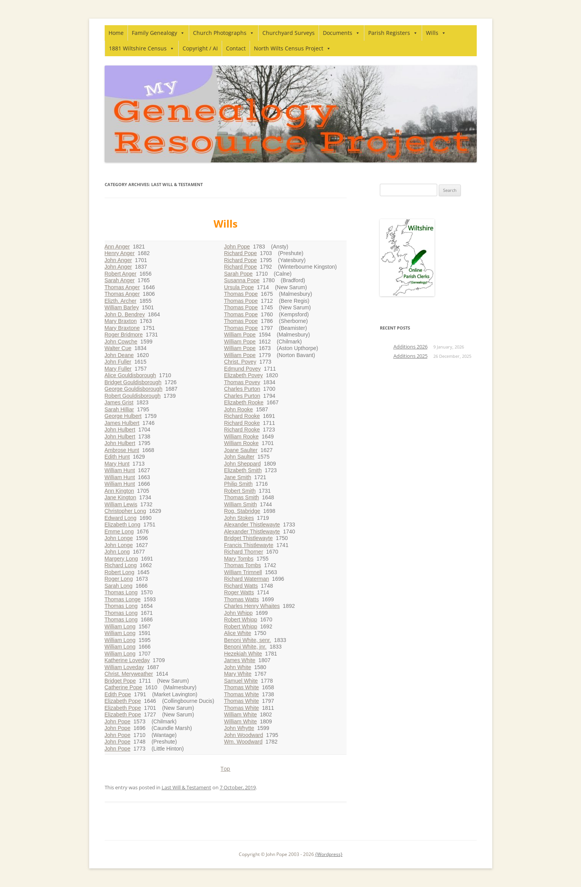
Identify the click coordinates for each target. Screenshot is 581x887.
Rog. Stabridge (242, 511)
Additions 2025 (410, 355)
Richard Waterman (246, 579)
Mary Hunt (117, 464)
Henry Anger (120, 253)
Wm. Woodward (243, 742)
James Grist (119, 402)
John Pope (118, 721)
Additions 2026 (410, 346)
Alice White (237, 633)
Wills (436, 32)
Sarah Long (119, 586)
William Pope (240, 334)
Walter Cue (118, 348)
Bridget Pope (120, 681)
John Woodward (243, 735)
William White (240, 714)
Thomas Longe (123, 599)
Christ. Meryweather (129, 674)
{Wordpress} (329, 854)
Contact (236, 48)
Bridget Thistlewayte (248, 538)
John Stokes (239, 518)
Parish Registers (393, 32)
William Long (120, 626)
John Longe (119, 538)
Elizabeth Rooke (244, 402)
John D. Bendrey (125, 314)
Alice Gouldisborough (130, 375)
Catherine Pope (123, 687)
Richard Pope (240, 253)
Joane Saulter (240, 450)
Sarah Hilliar (119, 409)
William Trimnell (243, 572)
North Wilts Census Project (292, 48)
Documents (341, 32)
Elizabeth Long (123, 524)
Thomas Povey (242, 382)
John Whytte (239, 728)
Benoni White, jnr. (245, 647)
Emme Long (119, 531)
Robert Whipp (240, 619)
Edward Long (121, 518)
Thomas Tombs (242, 565)
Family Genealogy (158, 32)
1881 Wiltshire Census (141, 48)
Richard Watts (241, 586)
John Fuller (118, 362)
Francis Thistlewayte (248, 545)
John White (237, 667)
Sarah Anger (120, 280)
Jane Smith (237, 477)
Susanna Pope (242, 280)
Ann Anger (117, 246)
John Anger (118, 260)
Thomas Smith (241, 497)
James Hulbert (122, 423)
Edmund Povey (242, 369)
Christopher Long (125, 511)
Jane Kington (120, 497)
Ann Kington (119, 491)
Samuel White (241, 681)
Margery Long (121, 559)
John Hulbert (120, 429)
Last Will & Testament (186, 787)
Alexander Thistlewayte (252, 524)
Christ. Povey (240, 362)
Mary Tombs (238, 559)
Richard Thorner (243, 552)
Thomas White (241, 687)
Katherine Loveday (127, 660)
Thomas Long (121, 592)
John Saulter (239, 457)
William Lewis (121, 504)
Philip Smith (238, 484)
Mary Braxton (121, 321)
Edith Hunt (117, 457)
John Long (117, 552)
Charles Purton (242, 389)
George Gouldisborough (133, 389)
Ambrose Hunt (122, 450)
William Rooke (241, 436)
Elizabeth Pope (123, 701)
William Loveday (124, 667)
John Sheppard (242, 464)
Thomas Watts (241, 599)
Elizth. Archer (120, 301)
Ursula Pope (239, 287)
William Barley (122, 307)
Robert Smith (240, 491)
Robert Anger (121, 274)
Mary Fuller (118, 369)
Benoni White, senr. (247, 640)
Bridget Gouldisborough (133, 382)
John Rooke (238, 409)
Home (116, 32)
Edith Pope (118, 694)
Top (225, 768)
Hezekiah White (243, 654)
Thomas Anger (122, 287)
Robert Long (119, 572)
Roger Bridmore (124, 334)
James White (239, 660)
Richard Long (121, 565)
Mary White (238, 674)
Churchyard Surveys (288, 32)
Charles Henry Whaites (252, 606)
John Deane (119, 355)
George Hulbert (123, 416)
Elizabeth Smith (243, 470)
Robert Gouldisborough (133, 396)
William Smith (240, 504)
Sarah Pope (238, 274)
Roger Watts (239, 592)
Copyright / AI (200, 48)
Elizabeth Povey (243, 375)
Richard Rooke (242, 416)
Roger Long (119, 579)
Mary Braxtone (122, 328)
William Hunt (120, 470)
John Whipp (238, 613)
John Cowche (121, 341)
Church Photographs (223, 32)
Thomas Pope (241, 294)
